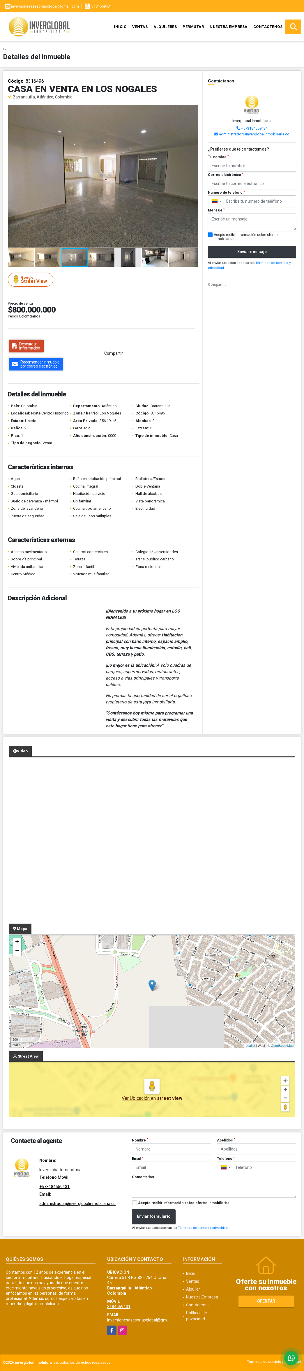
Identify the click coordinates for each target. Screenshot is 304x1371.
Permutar (193, 26)
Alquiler (193, 1289)
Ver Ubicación (136, 1098)
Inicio (120, 26)
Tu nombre (218, 157)
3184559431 (101, 6)
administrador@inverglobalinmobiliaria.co (254, 134)
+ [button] (17, 942)
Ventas (140, 26)
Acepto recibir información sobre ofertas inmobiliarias (183, 1203)
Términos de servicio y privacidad (203, 1228)
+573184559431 (254, 128)
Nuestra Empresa (229, 26)
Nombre (140, 1140)
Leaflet (250, 1045)
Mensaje (216, 210)
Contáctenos (268, 26)
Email (137, 1158)
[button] (193, 110)
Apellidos (226, 1140)
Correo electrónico (225, 174)
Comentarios (143, 1177)
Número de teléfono (226, 192)
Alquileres (165, 26)
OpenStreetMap (282, 1045)
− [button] (17, 951)
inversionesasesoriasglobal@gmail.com (143, 1320)
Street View (31, 279)
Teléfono (226, 1158)
